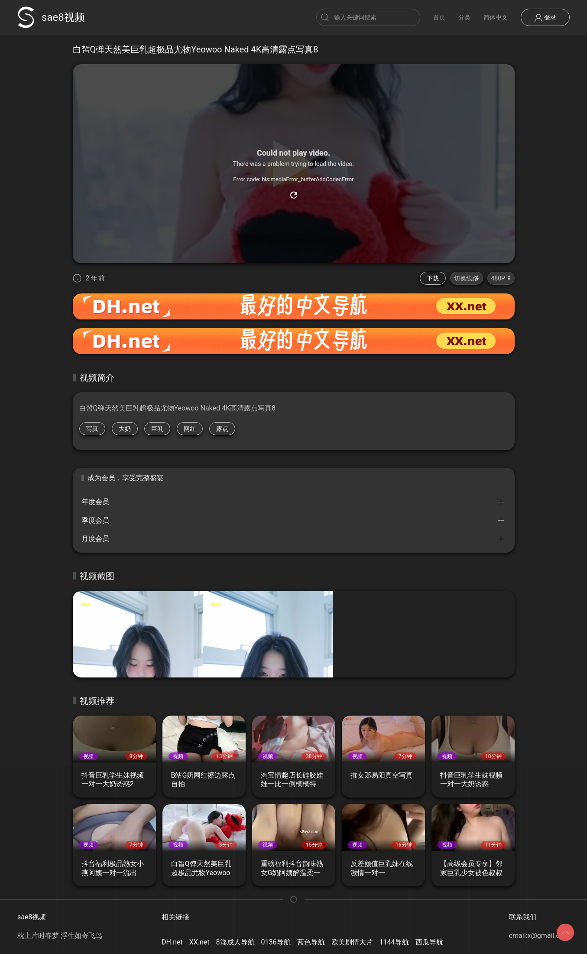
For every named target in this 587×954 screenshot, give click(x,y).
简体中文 (495, 17)
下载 (433, 278)
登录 (545, 17)
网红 (190, 428)
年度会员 (95, 502)
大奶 (125, 428)
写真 (92, 428)
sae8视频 (51, 17)
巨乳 (157, 428)
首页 (439, 17)
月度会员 (95, 538)
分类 (464, 17)
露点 (222, 428)
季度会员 (95, 520)
